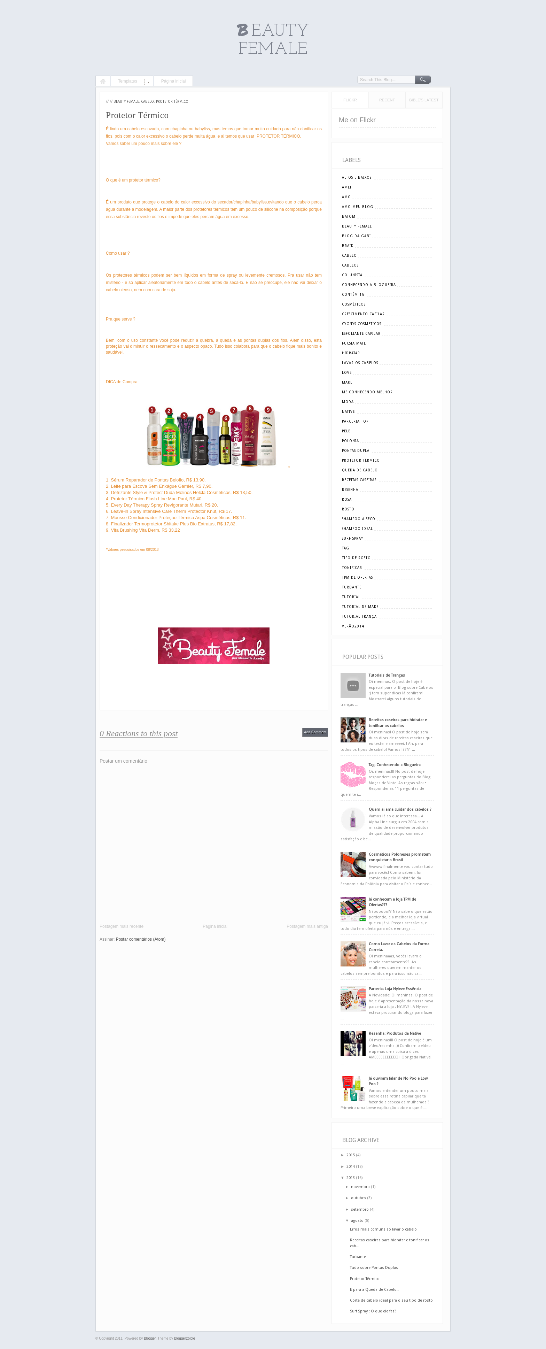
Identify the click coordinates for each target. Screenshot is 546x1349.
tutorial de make (360, 607)
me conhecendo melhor (367, 392)
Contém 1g (353, 294)
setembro (360, 1209)
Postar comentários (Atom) (141, 939)
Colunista (352, 275)
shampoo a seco (358, 519)
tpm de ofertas (357, 577)
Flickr (350, 100)
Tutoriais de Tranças (387, 675)
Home (103, 82)
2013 (350, 1177)
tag (345, 548)
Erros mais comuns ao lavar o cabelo (383, 1229)
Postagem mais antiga (307, 926)
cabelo (147, 101)
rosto (348, 509)
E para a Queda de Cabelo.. (374, 1289)
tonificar (352, 568)
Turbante (358, 1257)
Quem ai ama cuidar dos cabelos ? (400, 809)
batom (349, 216)
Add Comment (315, 732)
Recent (387, 100)
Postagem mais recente (121, 926)
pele (346, 431)
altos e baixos (357, 177)
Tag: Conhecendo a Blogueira (395, 765)
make (347, 382)
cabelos (350, 265)
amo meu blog (357, 207)
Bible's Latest (423, 100)
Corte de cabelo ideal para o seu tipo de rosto (391, 1300)
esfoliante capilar (361, 334)
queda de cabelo (360, 470)
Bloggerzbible (184, 1338)
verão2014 (353, 626)
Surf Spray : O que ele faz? (373, 1311)
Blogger (150, 1338)
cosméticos (354, 304)
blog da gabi (356, 236)
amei (346, 187)
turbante (351, 587)
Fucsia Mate (354, 343)
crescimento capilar (363, 314)
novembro (360, 1187)
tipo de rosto (356, 558)
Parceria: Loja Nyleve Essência (395, 989)
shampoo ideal (357, 529)
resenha (350, 490)
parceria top (355, 421)
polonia (350, 441)
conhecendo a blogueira (369, 285)
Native (348, 412)
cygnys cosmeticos (361, 324)
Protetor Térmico (172, 101)
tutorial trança (359, 616)
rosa (347, 499)
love (347, 373)
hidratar (351, 353)
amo (346, 197)
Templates (127, 81)
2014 (350, 1166)
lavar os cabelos (360, 363)
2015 (350, 1155)
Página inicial (173, 81)
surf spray (352, 538)
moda (348, 402)
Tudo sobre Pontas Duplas (374, 1267)
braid (348, 246)
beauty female (126, 101)
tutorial (351, 597)
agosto (357, 1220)
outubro (358, 1198)
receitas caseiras (359, 480)
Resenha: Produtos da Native (395, 1033)
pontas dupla (355, 451)
